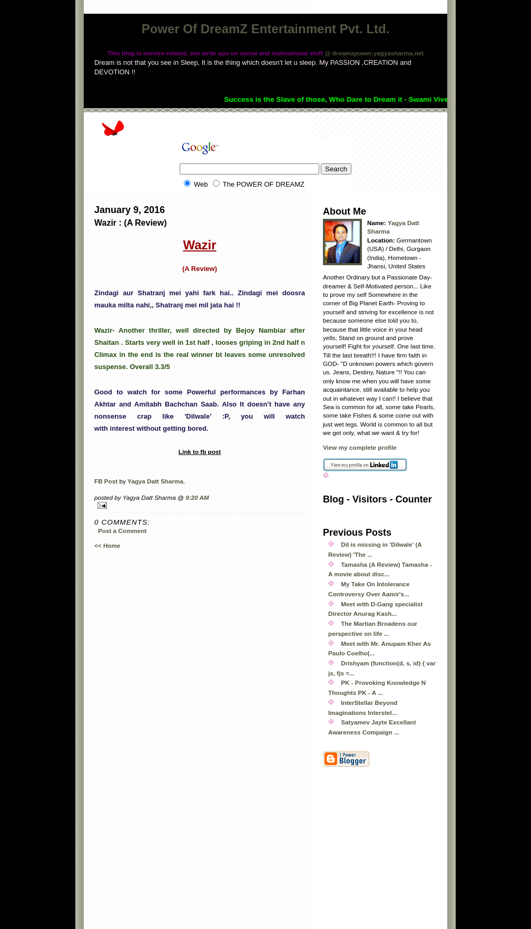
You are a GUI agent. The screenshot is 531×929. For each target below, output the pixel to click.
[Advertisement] (424, 854)
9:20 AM (197, 497)
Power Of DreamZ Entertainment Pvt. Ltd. (266, 29)
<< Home (107, 545)
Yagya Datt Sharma (155, 481)
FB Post (105, 481)
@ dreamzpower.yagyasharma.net (374, 53)
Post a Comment (122, 530)
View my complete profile (360, 447)
